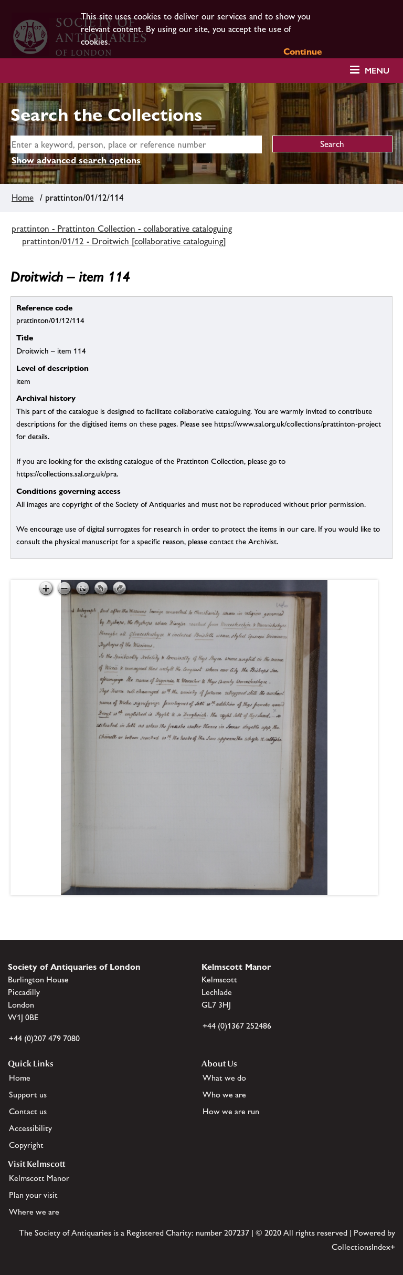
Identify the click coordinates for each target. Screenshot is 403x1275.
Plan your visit (33, 1195)
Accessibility (30, 1128)
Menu (377, 71)
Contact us (28, 1111)
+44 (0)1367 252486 (237, 1026)
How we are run (231, 1111)
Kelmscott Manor (39, 1178)
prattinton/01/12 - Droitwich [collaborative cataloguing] (124, 241)
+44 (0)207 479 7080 (44, 1038)
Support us (28, 1095)
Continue (302, 51)
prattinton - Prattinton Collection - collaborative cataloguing (122, 228)
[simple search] (136, 144)
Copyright (26, 1145)
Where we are (34, 1212)
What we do (224, 1078)
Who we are (224, 1095)
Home (23, 197)
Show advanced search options (76, 160)
